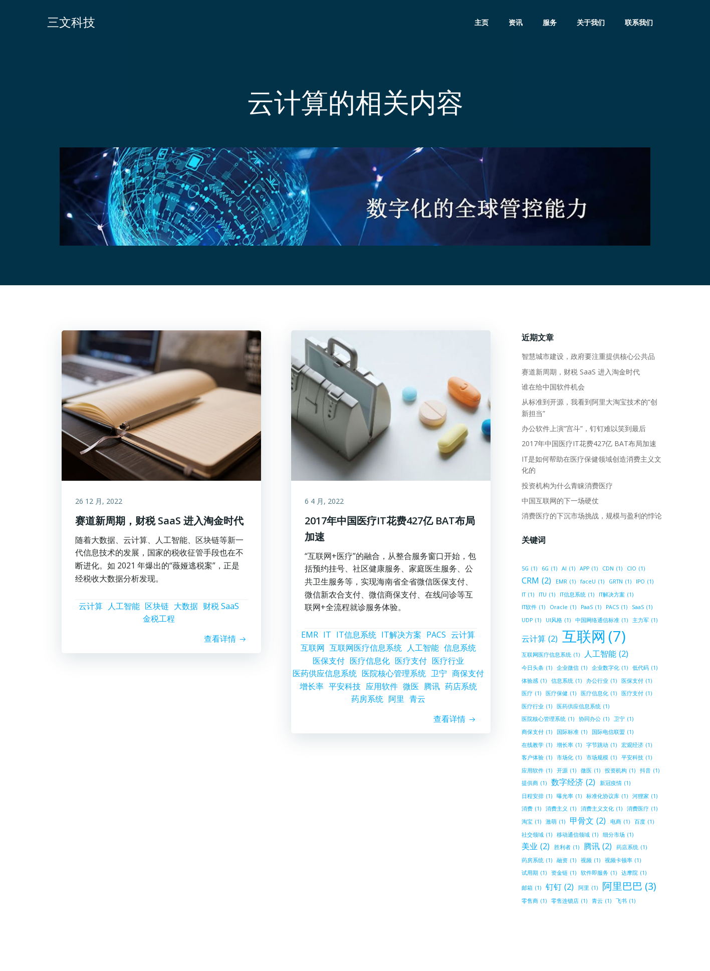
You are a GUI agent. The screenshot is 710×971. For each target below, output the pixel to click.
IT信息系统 (356, 638)
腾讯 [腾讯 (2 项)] (597, 848)
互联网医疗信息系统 (366, 651)
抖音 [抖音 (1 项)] (648, 772)
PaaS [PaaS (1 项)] (562, 609)
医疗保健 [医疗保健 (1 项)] (560, 695)
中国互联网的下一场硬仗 (559, 502)
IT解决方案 (401, 638)
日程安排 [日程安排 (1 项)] (536, 798)
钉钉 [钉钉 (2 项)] (559, 888)
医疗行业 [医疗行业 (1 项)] (536, 708)
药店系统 (461, 689)
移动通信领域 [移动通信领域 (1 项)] (576, 836)
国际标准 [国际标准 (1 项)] (571, 733)
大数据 (186, 609)
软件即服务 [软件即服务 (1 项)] (598, 874)
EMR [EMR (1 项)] (565, 583)
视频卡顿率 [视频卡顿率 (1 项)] (622, 862)
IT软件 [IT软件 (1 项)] (648, 596)
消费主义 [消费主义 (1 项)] (560, 810)
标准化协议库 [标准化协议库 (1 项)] (606, 798)
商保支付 (468, 677)
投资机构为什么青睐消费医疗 (566, 486)
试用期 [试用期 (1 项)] (533, 874)
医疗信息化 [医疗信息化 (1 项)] (598, 695)
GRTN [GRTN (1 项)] (619, 583)
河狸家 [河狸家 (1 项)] (643, 798)
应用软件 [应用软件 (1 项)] (536, 772)
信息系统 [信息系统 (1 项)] (565, 682)
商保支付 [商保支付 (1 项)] (536, 733)
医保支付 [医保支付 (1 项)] (635, 682)
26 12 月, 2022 (100, 504)
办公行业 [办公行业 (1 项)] (600, 682)
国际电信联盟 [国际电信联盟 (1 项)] (611, 733)
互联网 (313, 651)
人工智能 (124, 609)
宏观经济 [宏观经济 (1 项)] (635, 746)
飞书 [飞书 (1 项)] (624, 902)
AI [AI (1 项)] (567, 570)
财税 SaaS (221, 609)
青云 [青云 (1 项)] (600, 902)
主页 (483, 23)
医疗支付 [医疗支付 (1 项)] (635, 695)
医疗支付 (411, 664)
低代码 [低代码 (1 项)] (643, 669)
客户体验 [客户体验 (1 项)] (536, 759)
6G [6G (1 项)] (548, 570)
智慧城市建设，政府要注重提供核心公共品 (587, 357)
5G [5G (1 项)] (528, 570)
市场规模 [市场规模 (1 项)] (600, 759)
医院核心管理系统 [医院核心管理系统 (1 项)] (547, 720)
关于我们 (592, 23)
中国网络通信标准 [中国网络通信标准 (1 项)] (576, 622)
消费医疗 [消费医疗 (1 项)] (641, 810)
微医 (411, 689)
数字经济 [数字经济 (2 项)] (572, 784)
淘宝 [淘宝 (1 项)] (530, 823)
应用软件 (382, 689)
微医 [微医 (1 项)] (589, 772)
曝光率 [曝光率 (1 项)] (568, 798)
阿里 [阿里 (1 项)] (587, 889)
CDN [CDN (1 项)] (611, 570)
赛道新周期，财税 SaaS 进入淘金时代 (580, 372)
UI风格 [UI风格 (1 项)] (533, 622)
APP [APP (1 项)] (588, 570)
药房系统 (367, 702)
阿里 (396, 702)
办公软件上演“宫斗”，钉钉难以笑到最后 (583, 430)
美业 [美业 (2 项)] (535, 848)
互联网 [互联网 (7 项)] (593, 638)
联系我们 (640, 23)
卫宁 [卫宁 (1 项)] (622, 720)
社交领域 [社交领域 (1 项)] (536, 836)
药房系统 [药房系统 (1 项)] (536, 862)
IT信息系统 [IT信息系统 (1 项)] (576, 596)
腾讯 (432, 689)
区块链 (157, 609)
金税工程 (159, 622)
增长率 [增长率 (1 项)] (568, 746)
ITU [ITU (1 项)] (546, 596)
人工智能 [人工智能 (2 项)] (605, 655)
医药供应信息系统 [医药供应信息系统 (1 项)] (582, 708)
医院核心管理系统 (394, 677)
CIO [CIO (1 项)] (635, 570)
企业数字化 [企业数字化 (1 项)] (609, 669)
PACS (436, 638)
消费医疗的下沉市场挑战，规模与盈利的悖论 (591, 517)
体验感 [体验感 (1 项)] (533, 682)
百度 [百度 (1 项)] (643, 823)
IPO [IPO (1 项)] (643, 583)
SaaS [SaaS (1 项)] (613, 609)
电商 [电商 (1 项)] (619, 823)
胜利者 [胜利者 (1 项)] (565, 849)
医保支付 (329, 664)
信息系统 (460, 651)
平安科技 (345, 689)
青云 (417, 702)
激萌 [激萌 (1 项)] (554, 823)
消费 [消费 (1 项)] (530, 810)
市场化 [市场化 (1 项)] (568, 759)
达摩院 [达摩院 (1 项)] (632, 874)
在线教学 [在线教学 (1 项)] (536, 746)
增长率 (312, 689)
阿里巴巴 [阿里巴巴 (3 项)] (628, 887)
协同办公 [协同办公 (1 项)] (593, 720)
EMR (309, 638)
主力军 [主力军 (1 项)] (619, 622)
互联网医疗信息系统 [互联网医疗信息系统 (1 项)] (550, 656)
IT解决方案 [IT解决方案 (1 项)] (615, 596)
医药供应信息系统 (325, 677)
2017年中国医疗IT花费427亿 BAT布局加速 (588, 445)
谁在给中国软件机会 (552, 388)
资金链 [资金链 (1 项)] (562, 874)
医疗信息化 (370, 664)
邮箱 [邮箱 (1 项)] (530, 889)
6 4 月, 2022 (325, 504)
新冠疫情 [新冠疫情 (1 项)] (614, 785)
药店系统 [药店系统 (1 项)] (630, 849)
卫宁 (439, 677)
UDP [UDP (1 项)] (637, 609)
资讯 (517, 23)
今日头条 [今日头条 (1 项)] (536, 669)
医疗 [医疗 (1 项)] (530, 695)
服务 (551, 23)
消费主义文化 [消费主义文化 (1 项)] (600, 810)
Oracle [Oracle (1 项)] (534, 609)
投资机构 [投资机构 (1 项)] (619, 772)
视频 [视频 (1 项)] (589, 862)
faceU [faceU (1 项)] (591, 583)
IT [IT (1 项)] (527, 596)
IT (327, 638)
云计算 (91, 609)
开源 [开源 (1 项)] (565, 772)
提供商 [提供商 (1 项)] (533, 785)
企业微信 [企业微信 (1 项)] (571, 669)
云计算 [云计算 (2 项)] (539, 640)
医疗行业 (448, 664)
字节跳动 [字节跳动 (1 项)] (600, 746)
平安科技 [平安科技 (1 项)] (635, 759)
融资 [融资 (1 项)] (565, 862)
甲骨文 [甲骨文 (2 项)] (587, 822)
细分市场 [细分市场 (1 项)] (617, 836)
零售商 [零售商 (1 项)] (533, 902)
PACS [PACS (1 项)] (587, 609)
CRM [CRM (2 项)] (535, 582)
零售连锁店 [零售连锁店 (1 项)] (568, 902)
